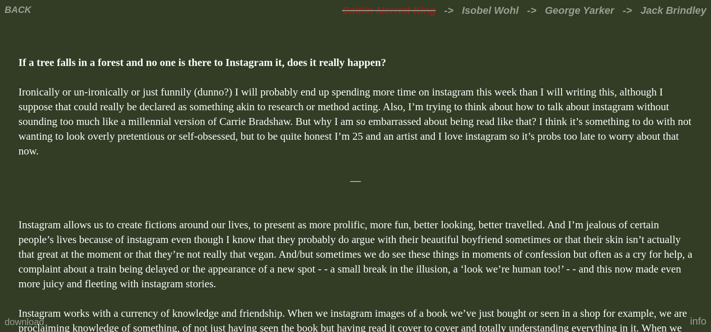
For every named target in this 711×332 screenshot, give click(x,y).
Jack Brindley (673, 10)
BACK (18, 10)
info (698, 321)
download (24, 322)
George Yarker (579, 10)
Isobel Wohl (490, 10)
